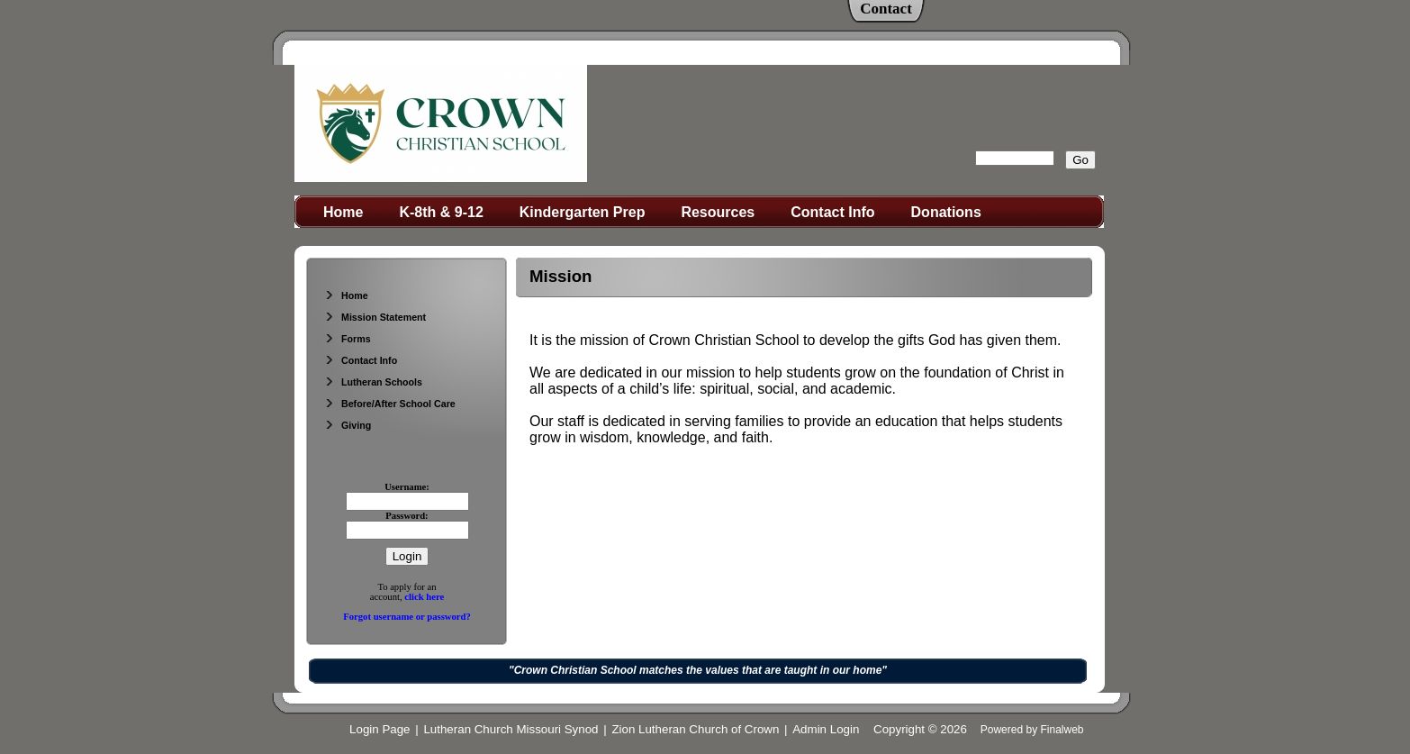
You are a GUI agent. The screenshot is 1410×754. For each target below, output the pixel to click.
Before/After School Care (390, 403)
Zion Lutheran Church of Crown (695, 729)
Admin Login (825, 729)
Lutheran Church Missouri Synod (510, 729)
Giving (347, 425)
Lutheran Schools (373, 382)
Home (343, 212)
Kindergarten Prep (583, 212)
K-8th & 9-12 (441, 212)
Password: (406, 516)
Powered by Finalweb (1032, 729)
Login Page (379, 729)
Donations (946, 212)
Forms (347, 338)
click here (424, 597)
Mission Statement (375, 317)
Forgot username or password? (407, 617)
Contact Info (832, 212)
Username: (406, 487)
